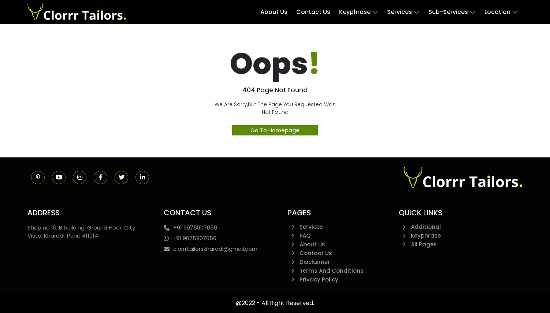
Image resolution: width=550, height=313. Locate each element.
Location (501, 12)
